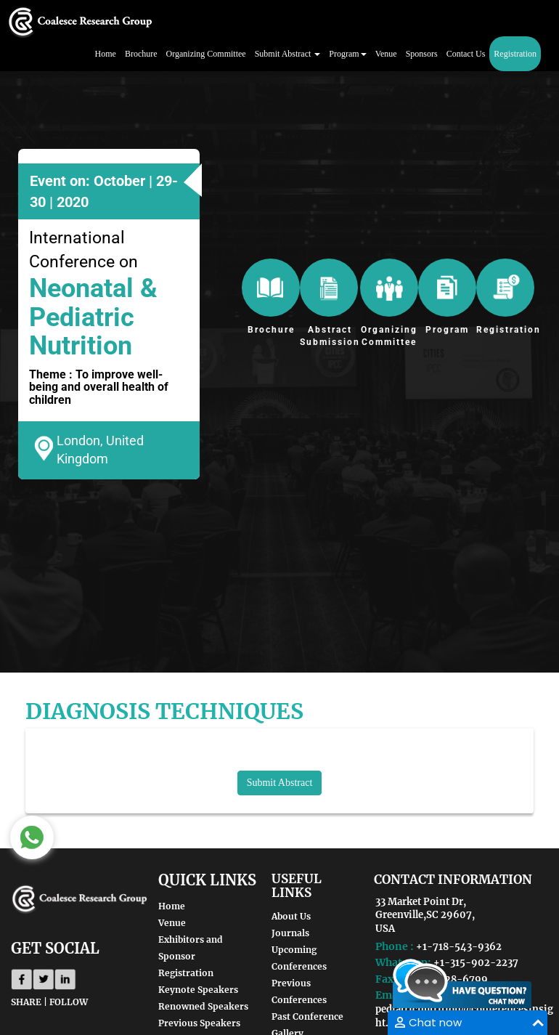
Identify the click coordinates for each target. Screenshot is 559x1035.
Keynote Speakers (198, 989)
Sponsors (422, 54)
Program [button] (347, 54)
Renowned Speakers (203, 1006)
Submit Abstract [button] (288, 54)
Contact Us (466, 54)
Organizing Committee (206, 54)
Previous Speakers (199, 1023)
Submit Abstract (280, 782)
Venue (386, 54)
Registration (515, 54)
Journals (290, 933)
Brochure (141, 54)
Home (105, 54)
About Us (291, 916)
